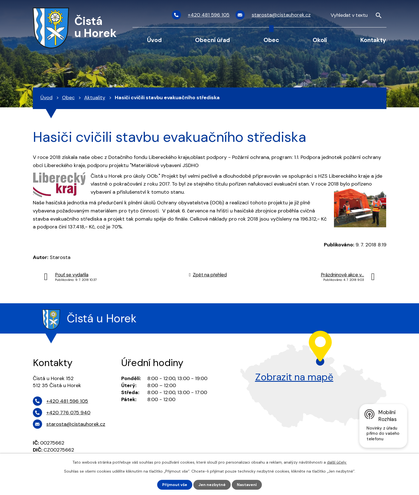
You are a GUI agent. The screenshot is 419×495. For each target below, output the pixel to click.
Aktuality (94, 97)
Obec (271, 40)
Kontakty (373, 40)
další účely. (337, 462)
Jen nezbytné (212, 484)
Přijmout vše (174, 484)
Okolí (320, 40)
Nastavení (247, 484)
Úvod (154, 40)
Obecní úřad (212, 40)
